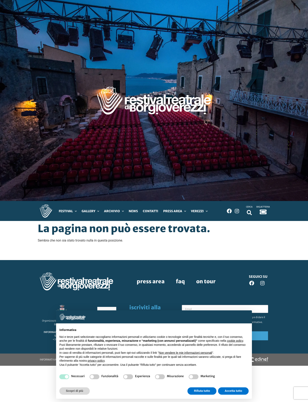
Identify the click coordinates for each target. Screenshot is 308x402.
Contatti (150, 211)
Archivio (114, 211)
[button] (249, 212)
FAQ (180, 281)
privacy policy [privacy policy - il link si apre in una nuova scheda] (96, 360)
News (133, 211)
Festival (68, 211)
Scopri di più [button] (74, 390)
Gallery (90, 211)
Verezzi (199, 211)
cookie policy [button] (235, 340)
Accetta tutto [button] (233, 390)
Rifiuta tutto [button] (202, 390)
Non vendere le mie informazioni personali (185, 352)
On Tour (206, 281)
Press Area (174, 211)
